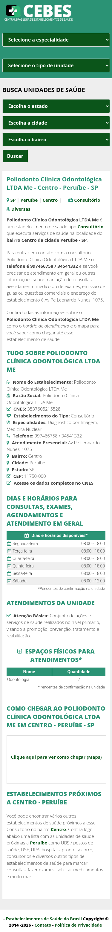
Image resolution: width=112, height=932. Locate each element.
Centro (50, 200)
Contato (42, 925)
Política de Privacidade (78, 925)
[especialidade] (56, 40)
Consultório (87, 200)
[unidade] (56, 65)
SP (13, 200)
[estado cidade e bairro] (56, 106)
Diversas (20, 209)
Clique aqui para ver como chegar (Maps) (56, 757)
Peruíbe (29, 200)
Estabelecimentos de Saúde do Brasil (44, 919)
